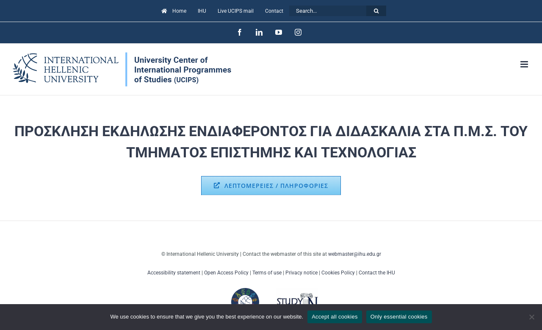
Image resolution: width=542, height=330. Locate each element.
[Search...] (327, 11)
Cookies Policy (338, 273)
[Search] (376, 11)
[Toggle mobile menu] (524, 64)
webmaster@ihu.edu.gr (354, 254)
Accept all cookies (335, 316)
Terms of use (267, 273)
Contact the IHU (377, 273)
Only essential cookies (399, 316)
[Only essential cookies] (531, 317)
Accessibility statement (173, 273)
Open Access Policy (226, 273)
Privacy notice (301, 273)
